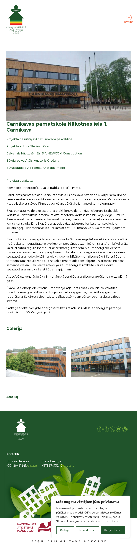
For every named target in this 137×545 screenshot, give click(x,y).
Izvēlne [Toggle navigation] (128, 19)
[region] (90, 517)
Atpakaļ (12, 397)
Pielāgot (65, 530)
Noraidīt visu (87, 530)
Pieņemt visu (112, 530)
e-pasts (32, 465)
